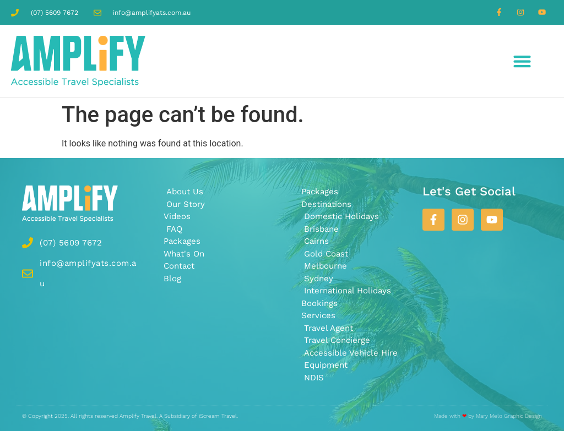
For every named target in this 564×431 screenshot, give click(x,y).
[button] (522, 61)
